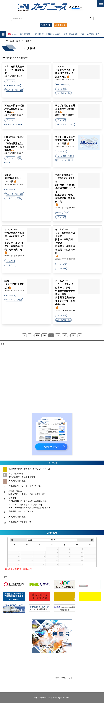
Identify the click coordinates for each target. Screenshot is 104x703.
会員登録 (60, 25)
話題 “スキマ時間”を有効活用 (14, 284)
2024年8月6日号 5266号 (13, 76)
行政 (82, 34)
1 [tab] (48, 657)
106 (58, 335)
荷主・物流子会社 (71, 34)
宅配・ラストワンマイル (65, 124)
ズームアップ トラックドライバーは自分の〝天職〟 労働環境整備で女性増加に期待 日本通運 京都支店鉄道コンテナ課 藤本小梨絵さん (65, 294)
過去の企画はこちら (63, 677)
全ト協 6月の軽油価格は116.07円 (12, 178)
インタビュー (10, 198)
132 (73, 335)
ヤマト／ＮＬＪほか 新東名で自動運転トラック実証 (65, 140)
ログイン (46, 25)
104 (44, 335)
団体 (7, 162)
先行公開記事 (25, 34)
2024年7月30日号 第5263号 (65, 208)
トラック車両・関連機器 (65, 156)
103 (37, 335)
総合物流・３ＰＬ (94, 34)
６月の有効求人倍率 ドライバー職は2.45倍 (14, 69)
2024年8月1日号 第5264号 (64, 79)
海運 (19, 158)
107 (65, 335)
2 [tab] (52, 657)
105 (51, 335)
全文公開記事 (38, 34)
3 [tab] (56, 657)
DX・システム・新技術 (13, 124)
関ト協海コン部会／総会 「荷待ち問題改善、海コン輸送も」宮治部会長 (14, 143)
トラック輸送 (10, 81)
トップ (5, 41)
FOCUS (53, 34)
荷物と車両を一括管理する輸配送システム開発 (14, 108)
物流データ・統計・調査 (14, 90)
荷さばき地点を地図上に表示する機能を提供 (65, 108)
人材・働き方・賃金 (12, 85)
